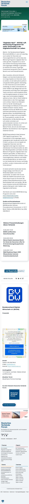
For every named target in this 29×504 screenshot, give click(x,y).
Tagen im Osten (19, 475)
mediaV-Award (19, 454)
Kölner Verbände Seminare (7, 479)
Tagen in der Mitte (20, 478)
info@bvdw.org (10, 364)
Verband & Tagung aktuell (21, 451)
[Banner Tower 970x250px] (14, 412)
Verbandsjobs (18, 474)
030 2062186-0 (11, 362)
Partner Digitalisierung (20, 469)
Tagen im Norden (19, 480)
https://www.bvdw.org (14, 366)
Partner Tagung (19, 467)
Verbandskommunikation (6, 458)
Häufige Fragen (4, 481)
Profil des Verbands (9, 405)
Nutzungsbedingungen (20, 491)
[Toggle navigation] (27, 2)
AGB (1, 491)
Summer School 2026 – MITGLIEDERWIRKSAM (6, 470)
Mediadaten (9, 438)
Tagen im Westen (19, 477)
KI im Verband (4, 448)
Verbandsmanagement (6, 451)
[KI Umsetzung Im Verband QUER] (14, 26)
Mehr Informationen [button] (14, 343)
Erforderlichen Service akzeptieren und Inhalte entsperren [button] (14, 351)
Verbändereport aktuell (21, 449)
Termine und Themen (20, 453)
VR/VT (15, 438)
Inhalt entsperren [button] (14, 346)
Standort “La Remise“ (5, 482)
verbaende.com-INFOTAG (6, 475)
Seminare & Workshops (6, 467)
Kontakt (3, 438)
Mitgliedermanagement (6, 449)
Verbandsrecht (4, 454)
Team (27, 491)
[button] (3, 501)
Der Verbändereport (20, 448)
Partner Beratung (19, 472)
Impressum (12, 491)
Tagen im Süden (19, 482)
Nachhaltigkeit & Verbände (7, 453)
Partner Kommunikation (21, 470)
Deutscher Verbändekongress (5, 477)
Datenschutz (6, 491)
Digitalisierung (4, 456)
